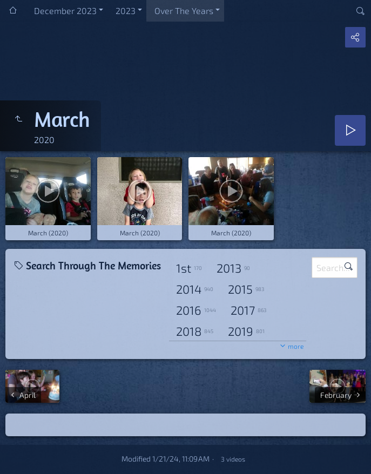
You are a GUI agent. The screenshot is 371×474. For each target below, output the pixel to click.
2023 (126, 10)
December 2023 (65, 10)
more (295, 346)
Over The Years (183, 10)
